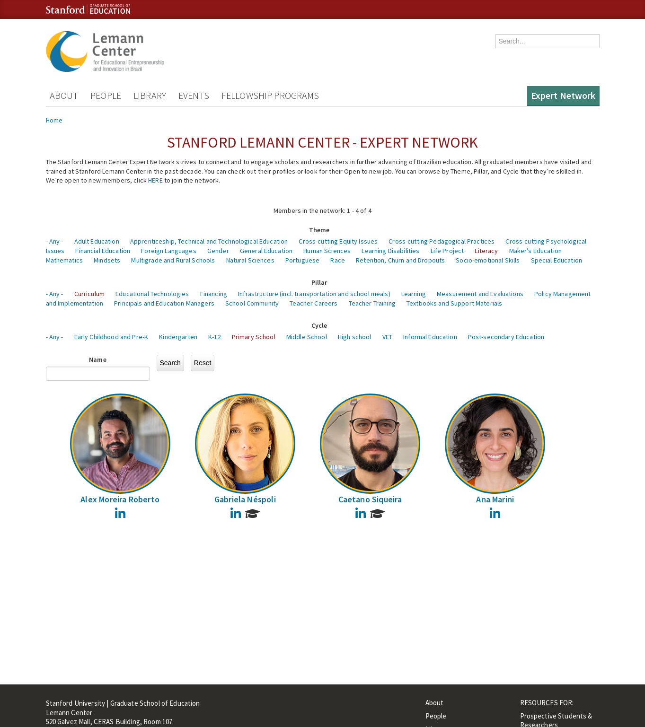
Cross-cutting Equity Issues (338, 241)
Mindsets (107, 260)
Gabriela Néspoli (245, 499)
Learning (413, 293)
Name (97, 359)
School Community (252, 303)
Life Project (447, 250)
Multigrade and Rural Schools (173, 260)
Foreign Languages (168, 250)
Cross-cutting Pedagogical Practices (442, 241)
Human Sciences (327, 250)
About (64, 95)
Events (193, 95)
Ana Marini (495, 499)
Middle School (306, 337)
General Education (266, 250)
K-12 (214, 337)
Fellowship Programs (270, 95)
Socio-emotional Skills (488, 260)
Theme (319, 230)
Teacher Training (372, 303)
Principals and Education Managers (164, 303)
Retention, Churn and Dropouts (400, 260)
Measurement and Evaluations (480, 293)
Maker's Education (535, 250)
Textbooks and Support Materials (454, 303)
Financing (213, 293)
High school (354, 337)
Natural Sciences (250, 260)
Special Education (556, 260)
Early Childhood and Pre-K (111, 337)
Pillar (319, 282)
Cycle (319, 325)
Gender (218, 250)
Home (54, 120)
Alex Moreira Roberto (119, 499)
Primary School (253, 337)
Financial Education (102, 250)
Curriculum (89, 293)
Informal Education (430, 337)
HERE (155, 180)
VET (387, 337)
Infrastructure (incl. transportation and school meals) (314, 293)
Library (149, 95)
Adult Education (96, 241)
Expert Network (563, 95)
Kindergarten (178, 337)
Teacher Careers (313, 303)
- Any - (54, 241)
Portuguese (302, 260)
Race (337, 260)
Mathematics (64, 260)
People (105, 95)
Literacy (486, 250)
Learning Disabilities (390, 250)
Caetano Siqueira (370, 499)
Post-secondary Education (506, 337)
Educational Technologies (152, 293)
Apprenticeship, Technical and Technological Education (209, 241)
